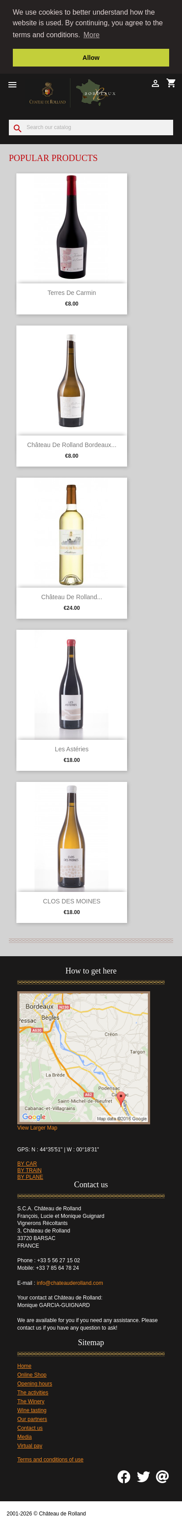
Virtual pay (29, 1445)
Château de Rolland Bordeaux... (71, 444)
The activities (32, 1392)
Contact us (30, 1427)
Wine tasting (31, 1409)
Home (24, 1365)
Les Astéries (72, 748)
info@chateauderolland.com (71, 1282)
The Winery (30, 1400)
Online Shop (31, 1374)
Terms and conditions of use (50, 1459)
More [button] (92, 35)
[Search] (91, 126)
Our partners (32, 1418)
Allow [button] (90, 57)
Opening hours (34, 1383)
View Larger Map (37, 1127)
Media (24, 1436)
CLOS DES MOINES (72, 900)
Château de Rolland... (71, 596)
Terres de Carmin (71, 291)
